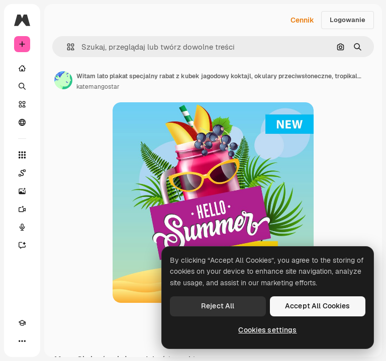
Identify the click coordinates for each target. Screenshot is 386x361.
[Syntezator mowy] (22, 227)
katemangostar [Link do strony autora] (98, 87)
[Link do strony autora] (63, 80)
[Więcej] (22, 341)
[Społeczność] (22, 122)
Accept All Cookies (317, 305)
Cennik (302, 20)
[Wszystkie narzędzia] (22, 155)
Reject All (217, 305)
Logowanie (347, 20)
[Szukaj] (22, 86)
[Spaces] (22, 173)
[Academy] (22, 323)
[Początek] (22, 68)
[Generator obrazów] (22, 191)
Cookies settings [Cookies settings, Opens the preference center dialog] (267, 329)
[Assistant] (22, 245)
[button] (66, 47)
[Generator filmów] (22, 209)
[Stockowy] (22, 104)
